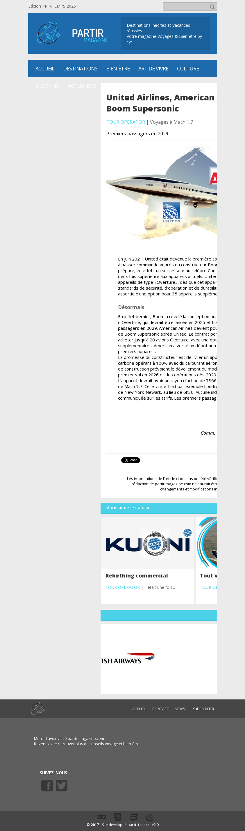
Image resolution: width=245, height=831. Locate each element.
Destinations (80, 68)
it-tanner (141, 824)
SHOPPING (47, 85)
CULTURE (188, 68)
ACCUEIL (139, 708)
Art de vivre (153, 68)
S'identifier (203, 708)
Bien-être (118, 68)
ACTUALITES (82, 85)
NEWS (180, 708)
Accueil (44, 68)
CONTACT (160, 708)
